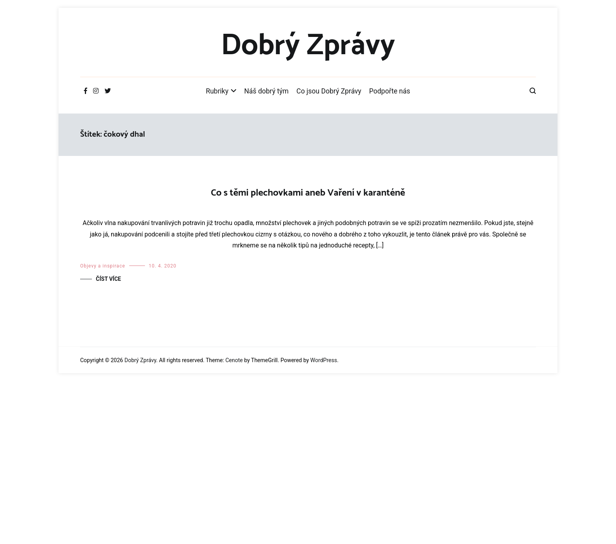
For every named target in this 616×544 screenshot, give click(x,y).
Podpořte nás (390, 91)
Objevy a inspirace (102, 429)
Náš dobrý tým (266, 91)
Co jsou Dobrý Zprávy (329, 91)
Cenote (234, 523)
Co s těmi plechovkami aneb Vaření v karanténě (308, 193)
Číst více (108, 442)
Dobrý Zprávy (308, 46)
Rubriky (217, 91)
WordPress (323, 523)
